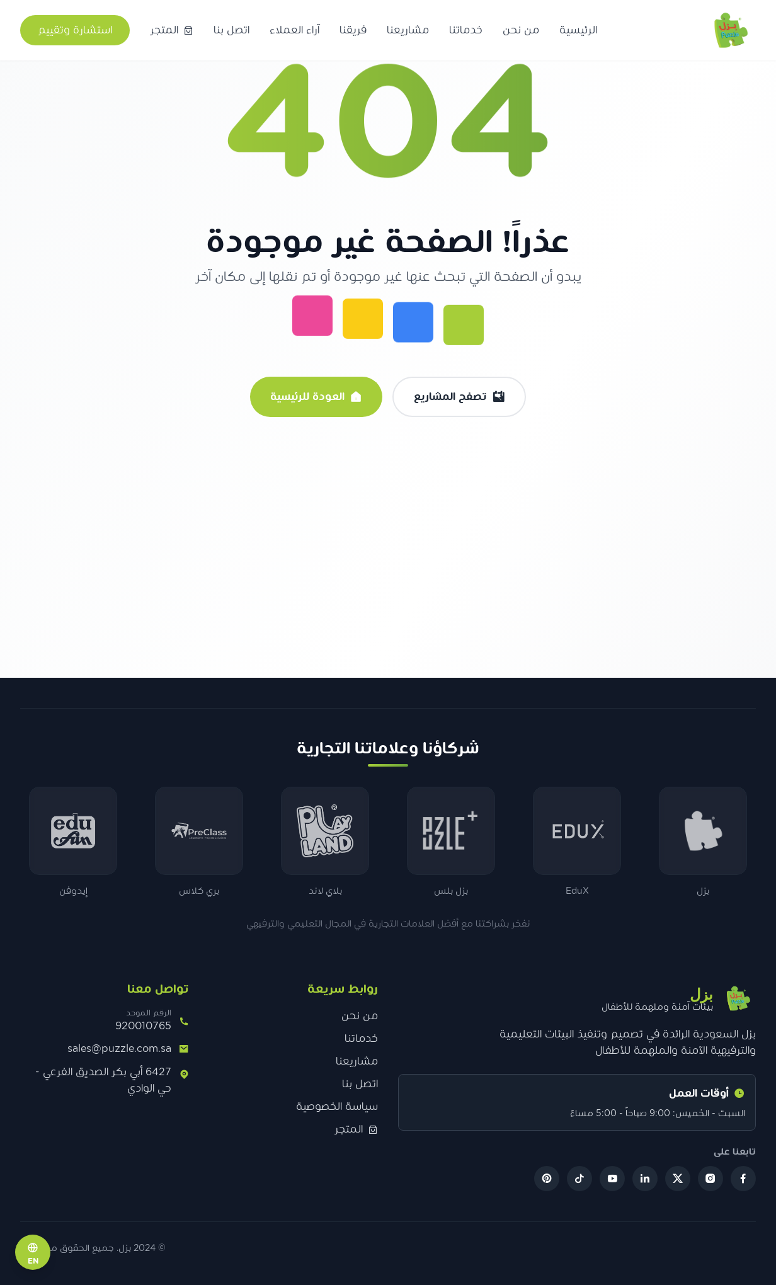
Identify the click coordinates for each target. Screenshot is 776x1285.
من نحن (521, 30)
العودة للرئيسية (316, 397)
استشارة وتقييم (75, 30)
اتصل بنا (231, 30)
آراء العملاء (294, 30)
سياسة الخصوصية (337, 1106)
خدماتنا (465, 30)
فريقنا (353, 30)
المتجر (356, 1129)
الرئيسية (578, 30)
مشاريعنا (408, 30)
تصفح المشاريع (459, 397)
